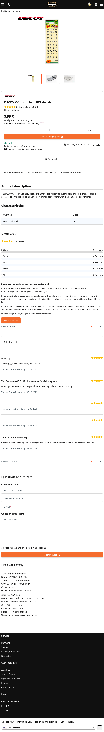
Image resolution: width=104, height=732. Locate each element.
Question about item (70, 172)
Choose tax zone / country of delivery (24, 123)
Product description (13, 172)
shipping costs (27, 120)
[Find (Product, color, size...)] (8, 4)
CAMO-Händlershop (10, 701)
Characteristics (34, 172)
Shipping (5, 647)
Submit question (52, 554)
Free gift (5, 705)
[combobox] (48, 728)
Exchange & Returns (10, 651)
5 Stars (4, 249)
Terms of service (9, 674)
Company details (9, 687)
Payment (5, 642)
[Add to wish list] (52, 159)
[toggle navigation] (2, 4)
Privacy (4, 683)
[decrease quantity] (8, 130)
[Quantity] (49, 130)
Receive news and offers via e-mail (25, 547)
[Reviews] (15, 106)
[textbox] (48, 727)
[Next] (100, 326)
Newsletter (6, 656)
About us (5, 669)
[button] (96, 4)
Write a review (11, 320)
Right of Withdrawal (10, 678)
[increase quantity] (96, 130)
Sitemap (5, 710)
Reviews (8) (51, 172)
